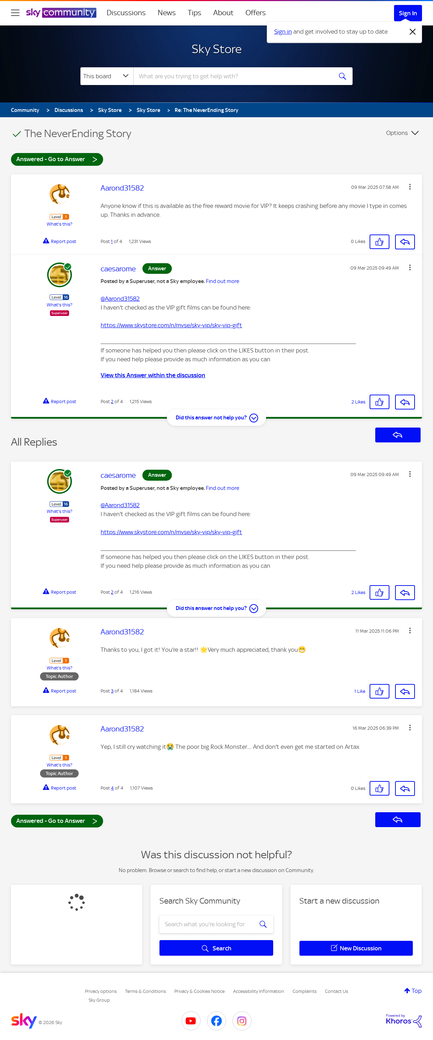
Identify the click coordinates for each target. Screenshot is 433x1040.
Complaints (304, 991)
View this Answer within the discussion (153, 375)
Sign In (408, 13)
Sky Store (217, 49)
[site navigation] (15, 13)
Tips (194, 13)
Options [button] (397, 132)
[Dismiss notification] (412, 32)
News (167, 13)
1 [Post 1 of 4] (112, 241)
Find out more (222, 281)
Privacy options (101, 991)
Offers (256, 13)
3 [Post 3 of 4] (112, 691)
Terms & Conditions (145, 991)
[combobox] (232, 76)
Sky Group (99, 1000)
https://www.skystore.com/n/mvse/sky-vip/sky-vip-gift (171, 325)
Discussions (126, 13)
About (223, 13)
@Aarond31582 (120, 298)
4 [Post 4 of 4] (112, 788)
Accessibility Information (258, 991)
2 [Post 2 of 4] (112, 401)
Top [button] (417, 990)
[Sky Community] (61, 12)
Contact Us (336, 991)
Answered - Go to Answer (57, 159)
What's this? (59, 224)
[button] (410, 187)
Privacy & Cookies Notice (199, 991)
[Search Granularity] (106, 76)
